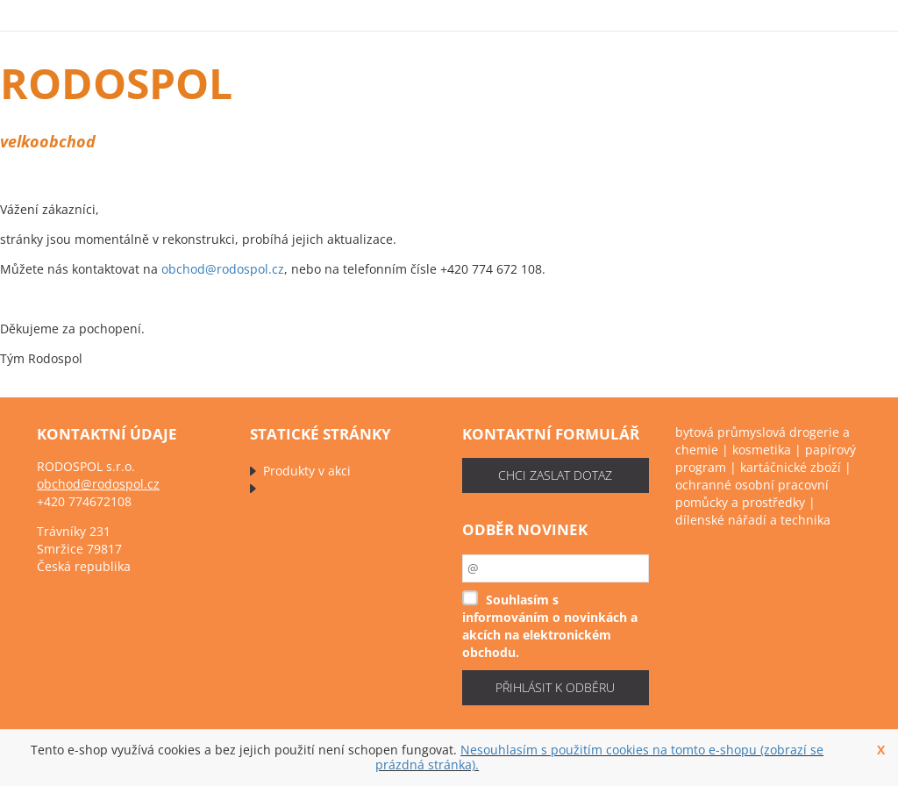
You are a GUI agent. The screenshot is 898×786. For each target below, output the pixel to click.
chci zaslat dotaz (555, 475)
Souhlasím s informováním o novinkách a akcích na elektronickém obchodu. (550, 626)
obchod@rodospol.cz (222, 269)
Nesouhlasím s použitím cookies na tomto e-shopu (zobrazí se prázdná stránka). (599, 757)
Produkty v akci (307, 470)
